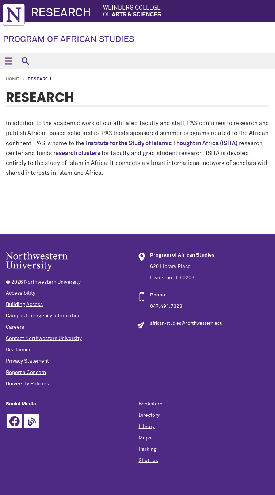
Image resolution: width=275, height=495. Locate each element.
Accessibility (20, 293)
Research (61, 13)
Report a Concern (26, 372)
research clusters (76, 153)
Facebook (14, 421)
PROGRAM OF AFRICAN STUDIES (68, 39)
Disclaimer (18, 349)
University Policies (27, 383)
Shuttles (148, 460)
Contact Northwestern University (44, 338)
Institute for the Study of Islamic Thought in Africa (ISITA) (161, 143)
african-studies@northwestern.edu (186, 323)
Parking (147, 449)
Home (12, 79)
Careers (15, 327)
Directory (149, 415)
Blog (31, 421)
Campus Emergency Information (43, 315)
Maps (144, 438)
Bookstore (150, 404)
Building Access (24, 304)
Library (146, 426)
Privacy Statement (27, 361)
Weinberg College (132, 11)
